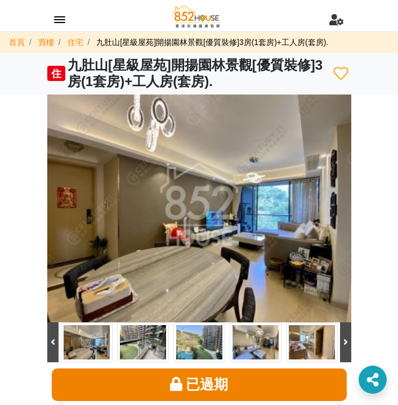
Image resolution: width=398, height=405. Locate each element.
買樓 (46, 42)
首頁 (17, 42)
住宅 (75, 42)
